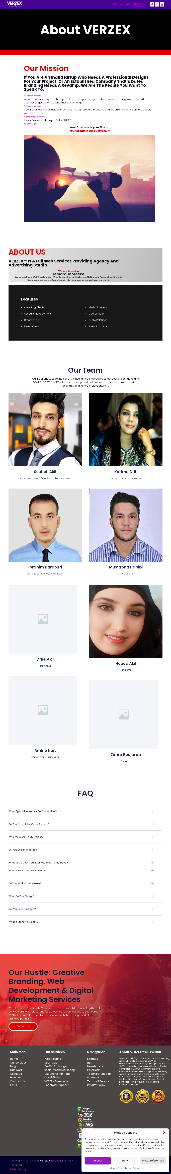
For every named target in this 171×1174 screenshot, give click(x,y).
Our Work (16, 1070)
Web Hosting (52, 1059)
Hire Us (138, 4)
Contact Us (17, 1081)
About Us (16, 1074)
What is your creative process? (27, 870)
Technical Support (56, 1085)
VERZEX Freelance (56, 1081)
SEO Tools (50, 1063)
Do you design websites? (23, 849)
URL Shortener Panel (57, 1074)
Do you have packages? (23, 909)
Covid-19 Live (52, 1078)
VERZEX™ (66, 120)
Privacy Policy (132, 1168)
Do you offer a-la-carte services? (29, 824)
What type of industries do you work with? (34, 811)
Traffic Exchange (55, 1066)
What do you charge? (22, 896)
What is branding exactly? (23, 922)
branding (120, 99)
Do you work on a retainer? (25, 883)
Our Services (18, 1063)
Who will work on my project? (26, 837)
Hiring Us (15, 1078)
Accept (97, 1160)
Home (14, 1059)
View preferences (153, 1160)
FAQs (13, 1085)
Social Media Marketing (59, 1070)
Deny (125, 1160)
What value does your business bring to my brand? (38, 862)
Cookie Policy (117, 1168)
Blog (13, 1066)
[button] (164, 1132)
